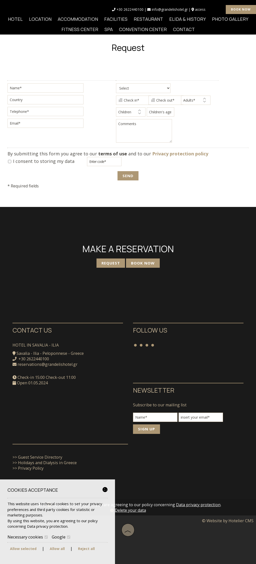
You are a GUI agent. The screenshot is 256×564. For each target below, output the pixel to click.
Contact (184, 29)
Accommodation (78, 19)
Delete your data (128, 510)
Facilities (116, 19)
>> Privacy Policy (28, 468)
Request (111, 262)
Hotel (15, 19)
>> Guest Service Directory (37, 457)
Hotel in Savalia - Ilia (35, 345)
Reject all (86, 548)
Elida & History (187, 19)
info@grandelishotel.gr (167, 9)
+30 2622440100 (130, 9)
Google (61, 537)
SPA (108, 29)
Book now (241, 9)
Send (128, 175)
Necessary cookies (28, 537)
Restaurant (148, 19)
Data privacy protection (198, 504)
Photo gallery (230, 19)
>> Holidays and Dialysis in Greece (44, 462)
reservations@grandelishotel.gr (48, 364)
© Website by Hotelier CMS (228, 520)
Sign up (146, 428)
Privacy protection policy (180, 154)
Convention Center (143, 29)
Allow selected (23, 548)
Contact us (32, 330)
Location (40, 19)
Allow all (57, 548)
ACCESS (200, 9)
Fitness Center (80, 29)
